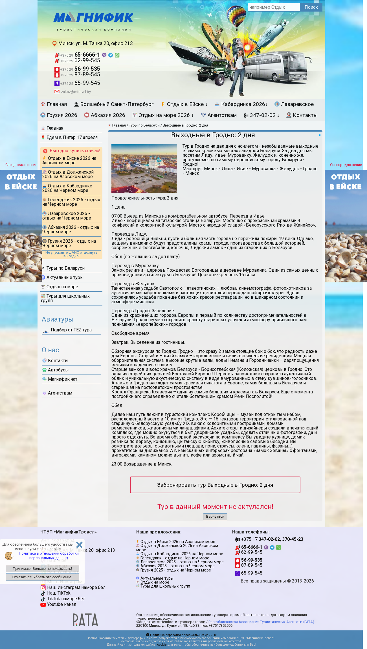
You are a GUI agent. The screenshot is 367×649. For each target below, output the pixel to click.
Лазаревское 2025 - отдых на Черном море (182, 562)
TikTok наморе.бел (62, 598)
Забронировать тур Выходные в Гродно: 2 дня (215, 485)
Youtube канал (58, 604)
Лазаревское (294, 104)
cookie (161, 644)
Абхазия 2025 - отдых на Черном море (177, 566)
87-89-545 (77, 74)
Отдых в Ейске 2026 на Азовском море (69, 160)
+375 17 (269, 539)
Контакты (302, 115)
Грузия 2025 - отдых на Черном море (175, 570)
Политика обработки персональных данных (181, 635)
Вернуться (215, 516)
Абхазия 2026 (104, 115)
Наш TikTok (55, 593)
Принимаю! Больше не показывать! (42, 568)
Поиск (311, 7)
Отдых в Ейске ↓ (184, 104)
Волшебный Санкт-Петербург (114, 104)
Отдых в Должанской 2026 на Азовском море (68, 174)
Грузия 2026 (58, 115)
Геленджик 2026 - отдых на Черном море (71, 202)
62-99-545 (77, 60)
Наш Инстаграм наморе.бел (73, 587)
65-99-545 (77, 83)
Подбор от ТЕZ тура (67, 331)
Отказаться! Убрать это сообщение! (42, 577)
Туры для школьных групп (65, 298)
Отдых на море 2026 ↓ (163, 115)
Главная (53, 104)
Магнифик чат (59, 379)
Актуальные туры (62, 277)
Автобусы (55, 370)
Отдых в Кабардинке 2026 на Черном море (67, 188)
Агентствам (219, 115)
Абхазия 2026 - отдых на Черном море (70, 229)
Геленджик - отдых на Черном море (174, 558)
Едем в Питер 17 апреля (69, 137)
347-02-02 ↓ (261, 115)
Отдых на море (59, 286)
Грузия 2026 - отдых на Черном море (69, 243)
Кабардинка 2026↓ (241, 104)
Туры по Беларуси (63, 268)
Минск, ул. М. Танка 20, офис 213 (92, 43)
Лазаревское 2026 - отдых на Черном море (66, 216)
